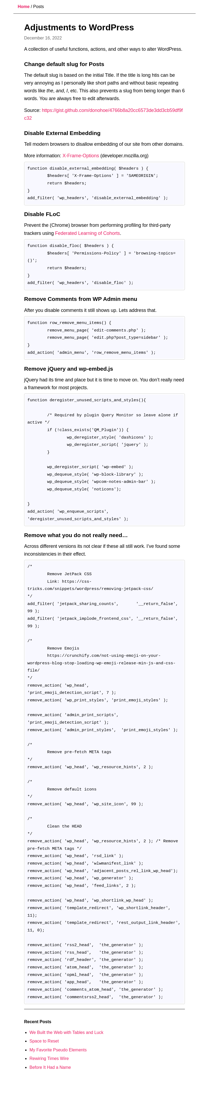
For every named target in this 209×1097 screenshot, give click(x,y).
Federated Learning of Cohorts (87, 233)
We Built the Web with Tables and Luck (66, 1032)
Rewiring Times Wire (49, 1058)
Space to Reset (44, 1041)
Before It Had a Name (50, 1067)
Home (23, 6)
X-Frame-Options (80, 155)
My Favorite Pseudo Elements (58, 1050)
